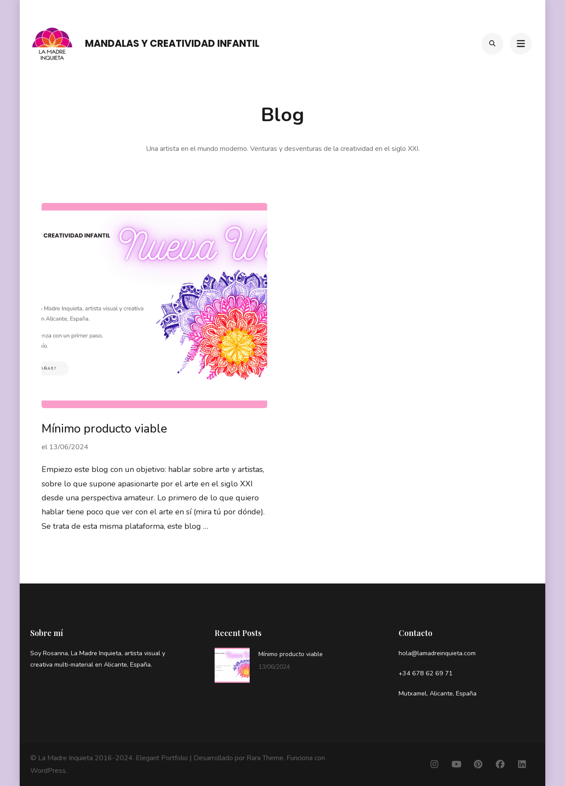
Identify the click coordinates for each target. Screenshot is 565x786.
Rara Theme (265, 758)
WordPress (48, 771)
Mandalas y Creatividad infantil (172, 43)
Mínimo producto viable (104, 429)
